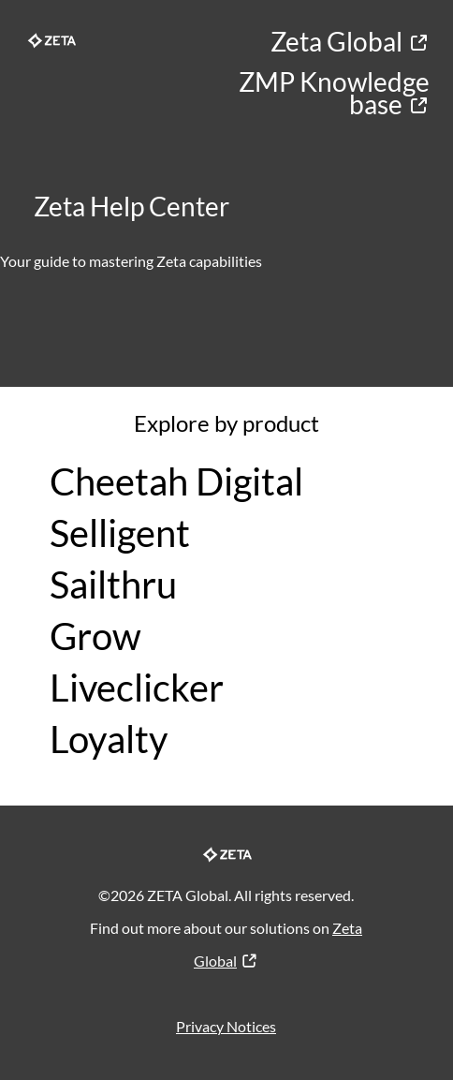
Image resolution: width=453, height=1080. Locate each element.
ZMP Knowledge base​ (334, 93)
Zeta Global (350, 41)
